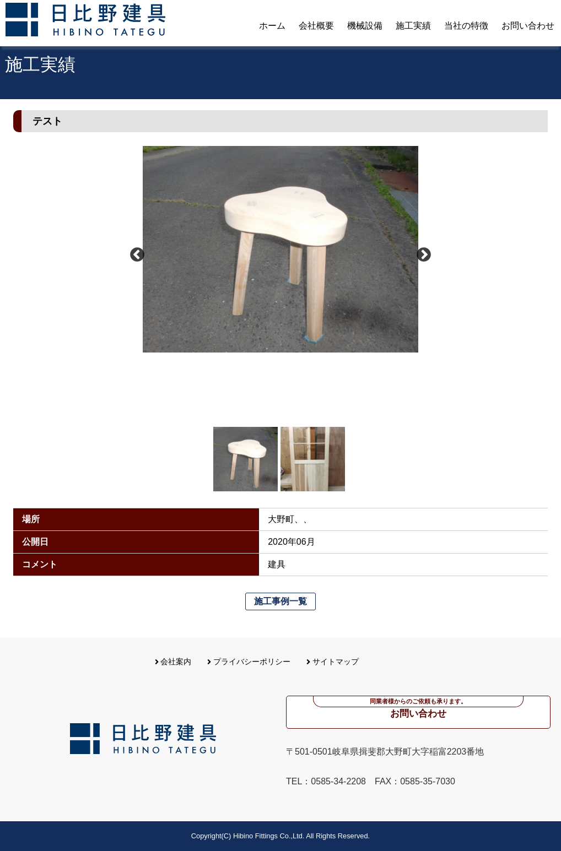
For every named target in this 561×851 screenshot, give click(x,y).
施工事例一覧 (280, 601)
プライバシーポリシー (248, 661)
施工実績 (413, 25)
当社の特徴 (466, 25)
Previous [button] (137, 255)
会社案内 (173, 661)
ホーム (272, 25)
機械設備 (364, 25)
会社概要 (316, 25)
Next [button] (424, 255)
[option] (280, 249)
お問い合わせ (527, 25)
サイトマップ (332, 661)
